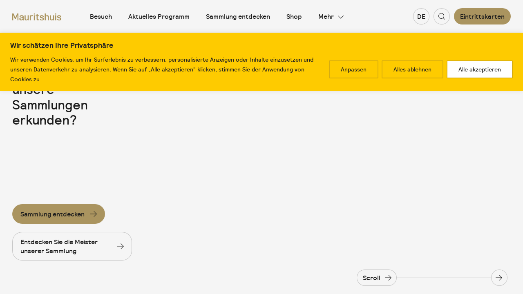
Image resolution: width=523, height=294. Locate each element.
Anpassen (354, 69)
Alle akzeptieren (479, 69)
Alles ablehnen (412, 69)
